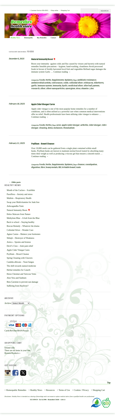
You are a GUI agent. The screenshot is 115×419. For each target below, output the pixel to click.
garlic (34, 85)
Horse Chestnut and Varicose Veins (21, 274)
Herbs (48, 80)
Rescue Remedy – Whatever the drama (23, 226)
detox (50, 127)
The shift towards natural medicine (21, 266)
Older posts (15, 182)
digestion (35, 167)
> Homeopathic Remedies (15, 390)
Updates (68, 80)
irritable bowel (68, 167)
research (35, 88)
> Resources (49, 390)
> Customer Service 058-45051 (38, 10)
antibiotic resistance (86, 80)
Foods (42, 80)
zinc (92, 88)
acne (58, 125)
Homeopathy (28, 38)
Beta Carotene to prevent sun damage (22, 282)
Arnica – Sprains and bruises (19, 242)
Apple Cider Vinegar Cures (43, 104)
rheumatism (69, 127)
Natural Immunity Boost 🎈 (43, 59)
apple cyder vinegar (71, 125)
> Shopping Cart (65, 10)
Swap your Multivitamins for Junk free (23, 202)
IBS (59, 167)
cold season (57, 82)
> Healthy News (35, 390)
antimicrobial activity (41, 82)
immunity (57, 85)
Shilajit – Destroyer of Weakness (20, 238)
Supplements (58, 80)
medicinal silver (75, 85)
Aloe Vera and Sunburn (16, 278)
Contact (53, 38)
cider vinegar (95, 125)
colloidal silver (76, 82)
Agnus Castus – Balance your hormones (23, 234)
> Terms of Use (63, 390)
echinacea (88, 82)
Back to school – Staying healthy (20, 222)
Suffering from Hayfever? (17, 286)
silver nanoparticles (55, 88)
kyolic (65, 85)
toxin (78, 167)
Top (109, 383)
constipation (91, 164)
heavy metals (52, 167)
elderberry (99, 82)
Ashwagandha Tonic (15, 206)
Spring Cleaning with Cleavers (19, 258)
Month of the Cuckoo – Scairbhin (21, 190)
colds (65, 82)
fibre (43, 167)
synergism (70, 88)
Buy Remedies (42, 38)
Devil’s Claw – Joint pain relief (20, 246)
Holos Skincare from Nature (18, 214)
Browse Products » (12, 353)
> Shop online (54, 10)
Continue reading (61, 72)
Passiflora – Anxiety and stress (19, 194)
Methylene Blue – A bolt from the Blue (23, 218)
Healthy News (15, 38)
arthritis (84, 125)
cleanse (81, 164)
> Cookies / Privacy (80, 390)
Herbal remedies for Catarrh (18, 270)
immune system (45, 85)
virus (78, 88)
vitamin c (85, 88)
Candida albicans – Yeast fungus (20, 262)
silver (43, 88)
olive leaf (88, 85)
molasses (57, 127)
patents (96, 85)
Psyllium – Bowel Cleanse (42, 143)
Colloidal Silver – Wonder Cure (20, 230)
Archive (7, 303)
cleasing (43, 127)
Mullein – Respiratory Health (19, 198)
